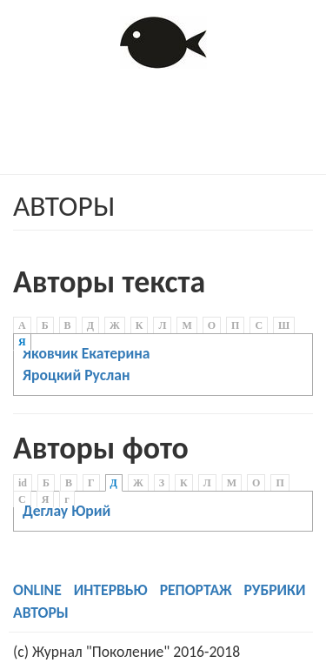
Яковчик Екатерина (86, 353)
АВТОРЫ (41, 612)
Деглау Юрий (66, 510)
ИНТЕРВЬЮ (111, 589)
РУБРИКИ (275, 589)
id (22, 483)
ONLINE (37, 589)
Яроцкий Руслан (76, 375)
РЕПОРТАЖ (196, 589)
